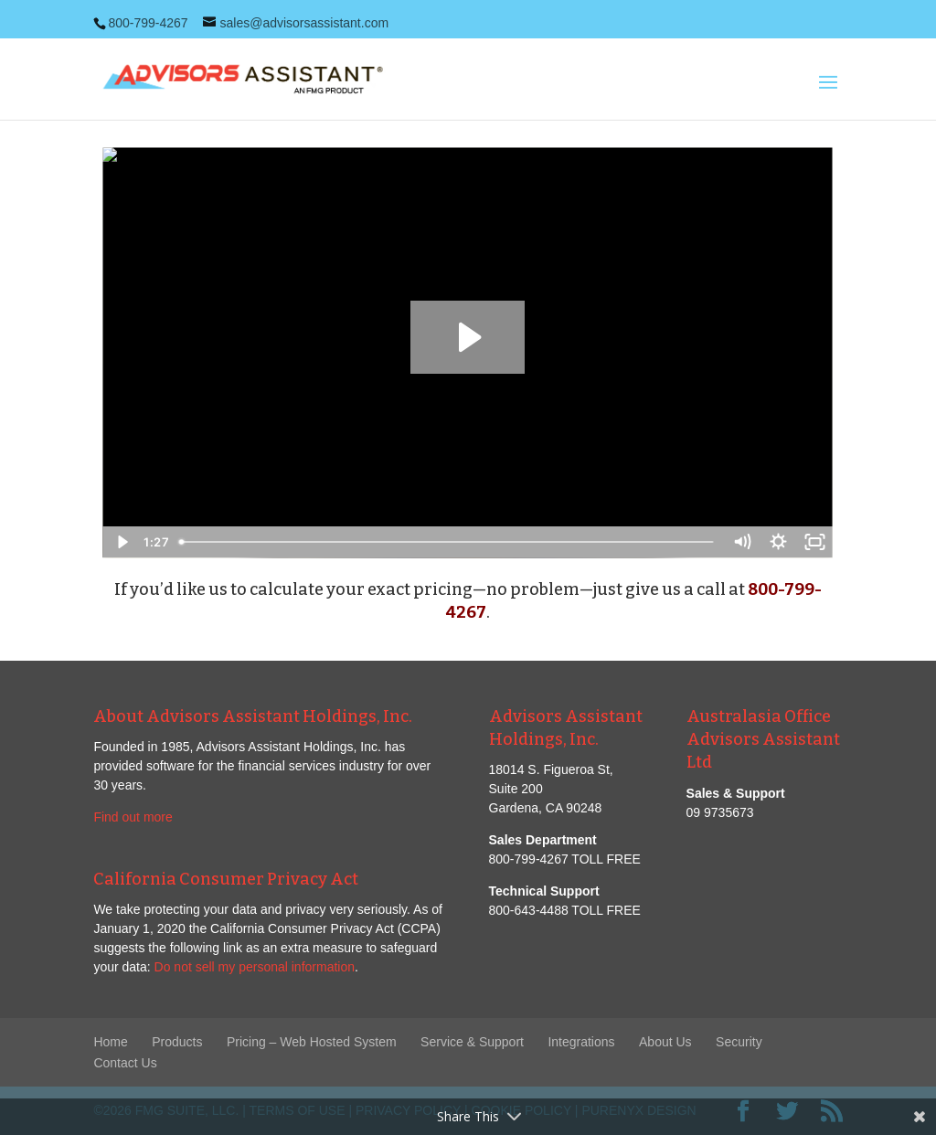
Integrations (581, 1041)
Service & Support (472, 1041)
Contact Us (124, 1062)
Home (110, 1041)
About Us (665, 1041)
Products (177, 1041)
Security (739, 1041)
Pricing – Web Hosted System (312, 1041)
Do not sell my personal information (254, 967)
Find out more (132, 817)
